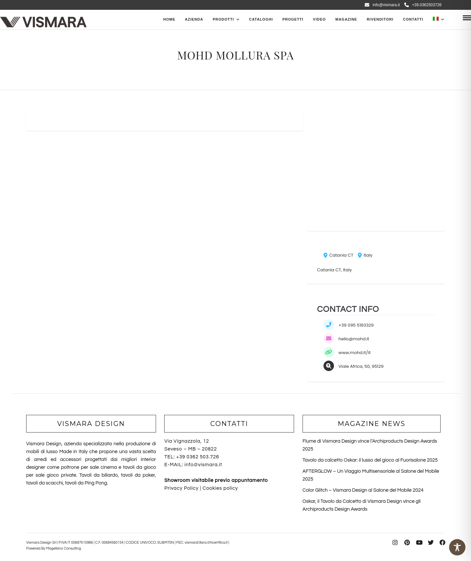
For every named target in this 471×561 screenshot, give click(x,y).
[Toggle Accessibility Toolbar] (457, 547)
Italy (365, 255)
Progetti (292, 19)
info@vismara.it (382, 5)
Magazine (346, 19)
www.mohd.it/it (355, 352)
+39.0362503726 (423, 5)
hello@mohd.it (354, 339)
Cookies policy (220, 488)
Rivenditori (380, 19)
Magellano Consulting (63, 548)
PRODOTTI (223, 19)
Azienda (194, 19)
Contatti (413, 19)
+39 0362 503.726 (197, 456)
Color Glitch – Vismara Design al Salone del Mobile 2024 (363, 490)
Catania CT (338, 255)
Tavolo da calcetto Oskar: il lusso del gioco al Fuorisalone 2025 (370, 460)
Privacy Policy (181, 488)
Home (169, 19)
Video (319, 19)
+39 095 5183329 (356, 325)
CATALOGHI (261, 19)
